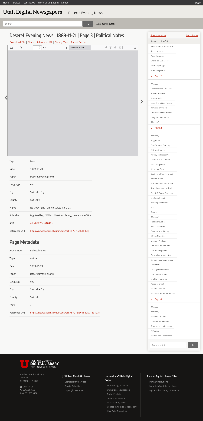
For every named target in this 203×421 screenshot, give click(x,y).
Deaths (154, 212)
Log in (198, 2)
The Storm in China (159, 274)
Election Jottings (158, 65)
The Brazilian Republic (160, 245)
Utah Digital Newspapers (118, 389)
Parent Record (78, 42)
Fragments (155, 140)
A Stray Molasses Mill (160, 154)
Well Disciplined (158, 164)
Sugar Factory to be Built (161, 188)
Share (31, 42)
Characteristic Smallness (162, 88)
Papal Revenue (157, 56)
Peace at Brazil (157, 283)
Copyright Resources (74, 390)
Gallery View (62, 42)
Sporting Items (157, 51)
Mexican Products (158, 241)
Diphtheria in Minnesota (161, 326)
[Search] (42, 24)
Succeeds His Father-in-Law (163, 293)
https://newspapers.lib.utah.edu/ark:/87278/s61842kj (59, 230)
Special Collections (73, 386)
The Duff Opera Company (162, 193)
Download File (17, 42)
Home (6, 2)
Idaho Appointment (159, 202)
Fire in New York (158, 226)
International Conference (162, 46)
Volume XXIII (156, 98)
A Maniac (155, 330)
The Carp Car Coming (160, 145)
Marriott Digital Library (117, 385)
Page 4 (158, 299)
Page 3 (158, 127)
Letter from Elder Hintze (161, 112)
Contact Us (29, 2)
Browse (16, 2)
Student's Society (158, 197)
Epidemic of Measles (160, 321)
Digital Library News (116, 402)
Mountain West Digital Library (163, 386)
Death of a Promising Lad (162, 174)
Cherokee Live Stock (159, 60)
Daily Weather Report (160, 117)
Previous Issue (158, 35)
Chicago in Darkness (160, 269)
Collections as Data (116, 398)
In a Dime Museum (159, 279)
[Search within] (168, 345)
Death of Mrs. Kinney (160, 231)
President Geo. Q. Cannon (162, 183)
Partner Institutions (158, 381)
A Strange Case (157, 169)
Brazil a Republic (158, 93)
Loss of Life (155, 264)
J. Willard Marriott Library (32, 374)
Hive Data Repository (117, 411)
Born (153, 207)
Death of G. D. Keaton (160, 159)
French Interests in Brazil (162, 255)
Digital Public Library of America (164, 390)
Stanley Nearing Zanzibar (162, 260)
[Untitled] (155, 83)
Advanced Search (105, 23)
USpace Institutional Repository (122, 406)
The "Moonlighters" (159, 250)
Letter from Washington (161, 103)
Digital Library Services (75, 381)
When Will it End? (158, 316)
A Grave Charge (158, 150)
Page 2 (158, 76)
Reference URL (44, 42)
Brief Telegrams (158, 70)
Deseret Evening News (85, 12)
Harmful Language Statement (53, 2)
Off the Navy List (158, 236)
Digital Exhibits (114, 394)
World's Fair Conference (161, 335)
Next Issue (192, 35)
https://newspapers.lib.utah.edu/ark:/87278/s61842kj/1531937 (65, 312)
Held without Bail (158, 221)
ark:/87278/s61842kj (41, 223)
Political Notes (157, 178)
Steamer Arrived (158, 288)
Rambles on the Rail (159, 107)
